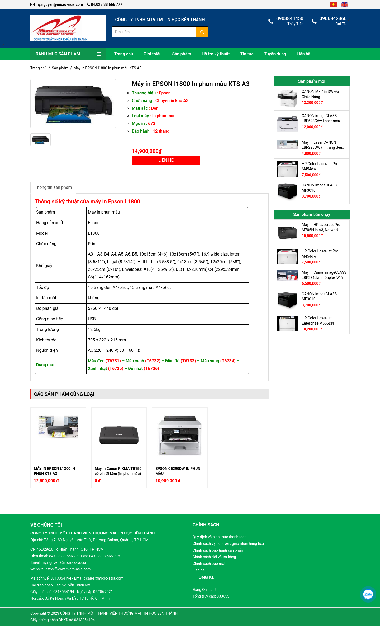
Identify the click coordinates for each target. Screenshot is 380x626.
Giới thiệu (153, 53)
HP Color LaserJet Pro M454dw (320, 166)
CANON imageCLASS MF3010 (319, 187)
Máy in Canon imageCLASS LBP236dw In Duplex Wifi (324, 275)
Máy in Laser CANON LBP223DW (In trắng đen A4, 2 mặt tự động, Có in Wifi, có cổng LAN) (322, 145)
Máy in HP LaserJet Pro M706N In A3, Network (321, 227)
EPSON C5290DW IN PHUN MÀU (177, 471)
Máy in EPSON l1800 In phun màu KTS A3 (107, 68)
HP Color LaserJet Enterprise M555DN (318, 320)
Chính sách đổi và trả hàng (214, 557)
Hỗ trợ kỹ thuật (216, 53)
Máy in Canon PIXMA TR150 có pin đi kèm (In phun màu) (118, 471)
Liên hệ (303, 53)
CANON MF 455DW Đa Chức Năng (320, 94)
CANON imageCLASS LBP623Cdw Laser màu (321, 118)
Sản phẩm (181, 53)
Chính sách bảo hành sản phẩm (218, 550)
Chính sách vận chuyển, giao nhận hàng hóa (228, 543)
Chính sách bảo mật (209, 563)
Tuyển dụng (275, 53)
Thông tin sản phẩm (53, 187)
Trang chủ (123, 53)
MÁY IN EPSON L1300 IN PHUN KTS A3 (54, 471)
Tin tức (246, 53)
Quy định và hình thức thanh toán (219, 537)
